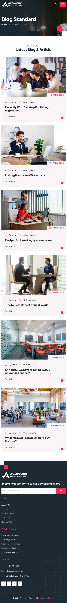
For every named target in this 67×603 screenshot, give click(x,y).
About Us (5, 505)
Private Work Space (10, 535)
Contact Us (6, 522)
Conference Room (10, 552)
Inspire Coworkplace (10, 544)
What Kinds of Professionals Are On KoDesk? (27, 439)
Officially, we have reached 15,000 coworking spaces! (28, 371)
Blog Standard (19, 24)
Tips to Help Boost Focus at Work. (27, 305)
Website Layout (47, 598)
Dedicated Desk (8, 548)
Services (5, 509)
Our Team (5, 518)
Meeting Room (8, 539)
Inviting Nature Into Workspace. (25, 175)
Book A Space (7, 513)
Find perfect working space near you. (29, 240)
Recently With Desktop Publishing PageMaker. (26, 108)
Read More (10, 116)
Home (4, 24)
